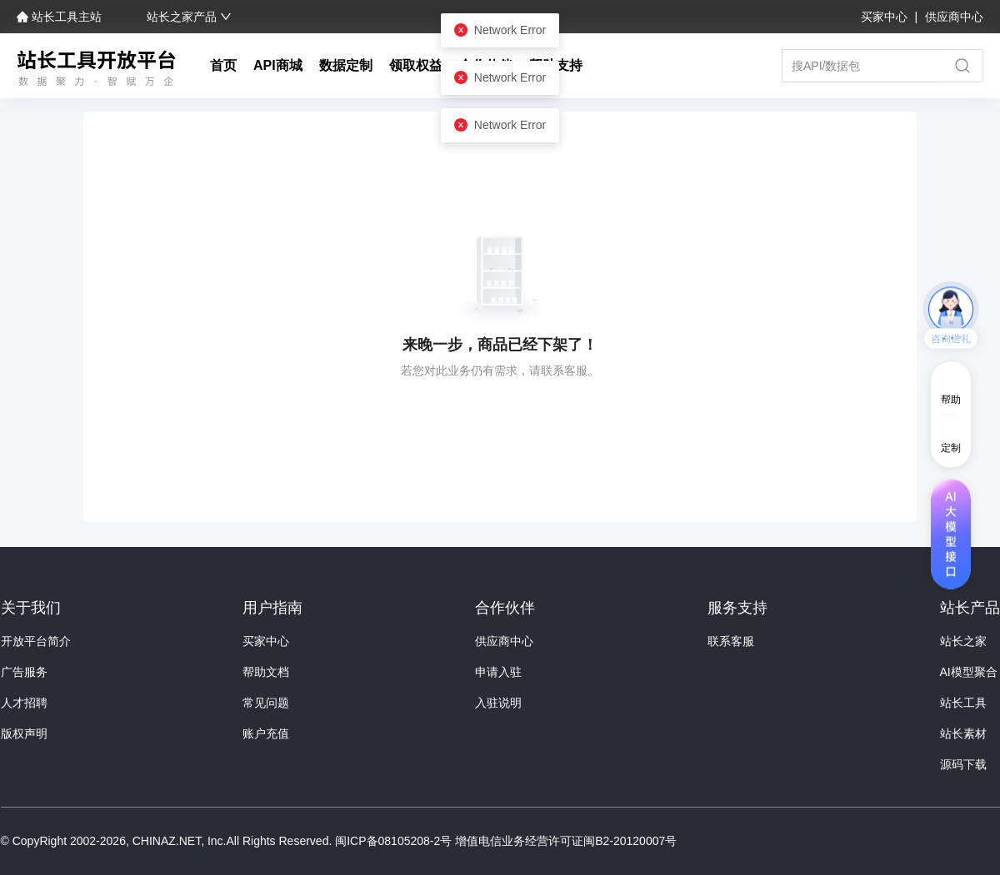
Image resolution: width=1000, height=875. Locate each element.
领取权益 (415, 65)
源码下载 (963, 764)
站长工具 (963, 702)
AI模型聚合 (969, 672)
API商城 (277, 65)
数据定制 (345, 65)
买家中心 (886, 16)
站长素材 (963, 733)
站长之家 (963, 641)
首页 (223, 65)
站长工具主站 (61, 16)
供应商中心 (954, 16)
